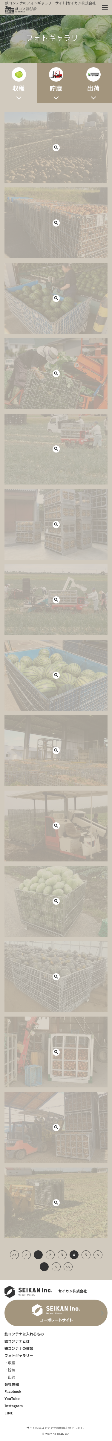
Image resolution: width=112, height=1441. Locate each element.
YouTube (12, 1399)
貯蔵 (11, 1370)
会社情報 (11, 1384)
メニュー (102, 5)
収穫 (11, 1363)
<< (14, 1255)
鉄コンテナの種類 (18, 1348)
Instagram (13, 1406)
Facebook (13, 1391)
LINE (8, 1413)
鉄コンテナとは (17, 1341)
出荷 (11, 1377)
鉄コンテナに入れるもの (24, 1334)
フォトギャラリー (18, 1356)
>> (68, 1267)
